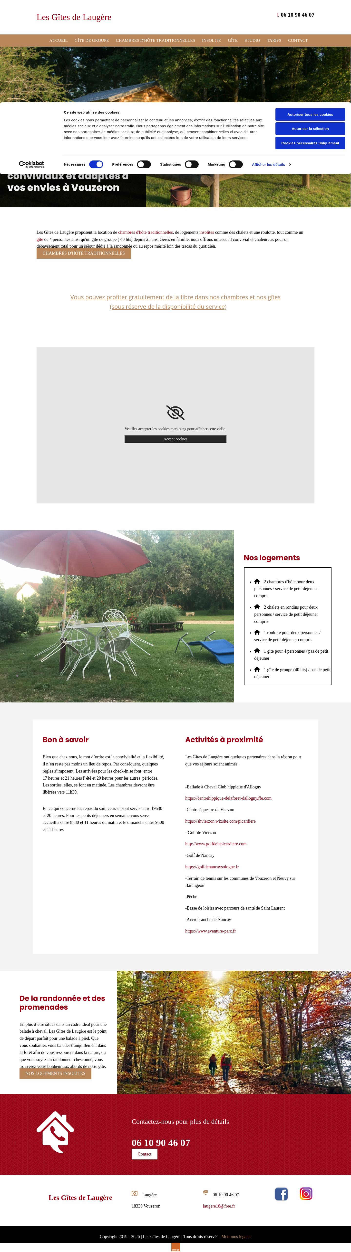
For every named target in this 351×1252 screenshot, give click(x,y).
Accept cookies (175, 438)
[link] (175, 412)
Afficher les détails (268, 62)
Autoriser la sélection (310, 26)
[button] (84, 253)
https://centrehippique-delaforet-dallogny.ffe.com (228, 798)
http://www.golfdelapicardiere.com (216, 843)
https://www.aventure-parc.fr (210, 930)
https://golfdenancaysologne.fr (212, 866)
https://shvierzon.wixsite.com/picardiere (220, 820)
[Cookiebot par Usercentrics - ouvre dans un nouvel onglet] (31, 62)
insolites (206, 231)
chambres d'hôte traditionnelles (145, 231)
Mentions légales (236, 1236)
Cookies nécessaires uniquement (310, 41)
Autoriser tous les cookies (310, 12)
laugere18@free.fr (219, 1205)
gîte (40, 238)
